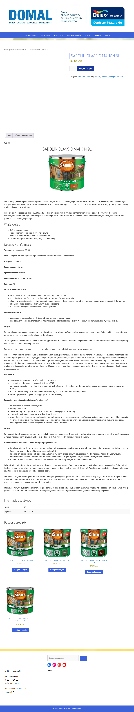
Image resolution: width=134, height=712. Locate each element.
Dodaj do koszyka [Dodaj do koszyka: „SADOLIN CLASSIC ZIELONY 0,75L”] (57, 570)
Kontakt (98, 35)
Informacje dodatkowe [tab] (23, 135)
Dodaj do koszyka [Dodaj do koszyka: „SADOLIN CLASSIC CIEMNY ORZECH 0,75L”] (94, 572)
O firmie (88, 35)
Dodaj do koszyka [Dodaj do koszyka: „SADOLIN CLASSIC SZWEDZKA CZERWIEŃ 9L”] (20, 630)
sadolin (120, 76)
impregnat (113, 76)
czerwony (104, 76)
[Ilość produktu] (73, 68)
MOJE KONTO (58, 35)
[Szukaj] (83, 658)
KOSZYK (107, 35)
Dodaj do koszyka (85, 68)
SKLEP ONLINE (45, 35)
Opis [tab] (9, 135)
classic (97, 76)
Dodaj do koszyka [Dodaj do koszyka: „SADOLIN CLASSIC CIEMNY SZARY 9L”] (20, 570)
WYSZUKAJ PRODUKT (30, 35)
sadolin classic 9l (20, 50)
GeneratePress (76, 709)
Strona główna (9, 50)
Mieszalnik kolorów (74, 35)
